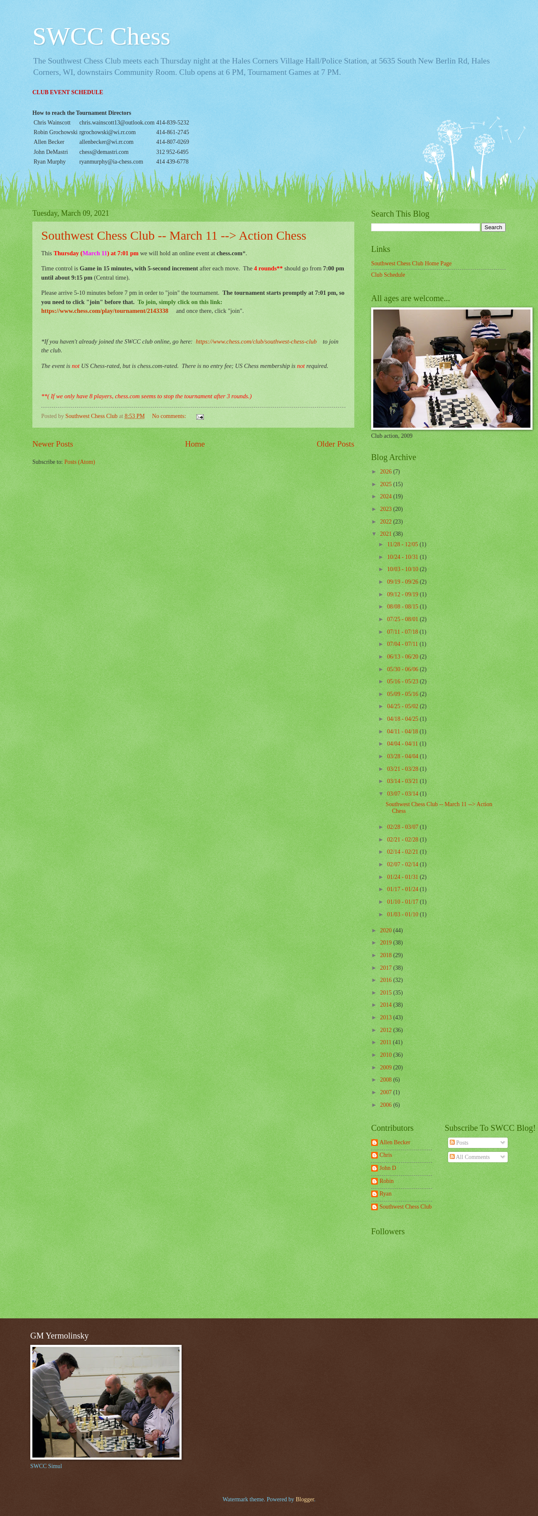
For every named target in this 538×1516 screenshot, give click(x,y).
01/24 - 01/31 (403, 877)
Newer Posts (52, 443)
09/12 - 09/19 (403, 594)
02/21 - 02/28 (403, 839)
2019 (386, 942)
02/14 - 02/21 (403, 852)
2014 (386, 1005)
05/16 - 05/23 (403, 681)
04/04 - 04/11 (403, 744)
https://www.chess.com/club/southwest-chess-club (256, 341)
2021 (386, 534)
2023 (386, 509)
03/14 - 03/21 (403, 781)
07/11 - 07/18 (403, 632)
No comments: (169, 416)
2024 (386, 496)
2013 (386, 1017)
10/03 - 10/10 (403, 569)
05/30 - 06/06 (403, 669)
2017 (386, 968)
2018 (386, 955)
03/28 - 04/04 (403, 756)
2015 (386, 993)
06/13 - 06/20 (403, 656)
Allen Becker (395, 1142)
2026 (386, 471)
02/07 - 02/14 (403, 864)
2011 (386, 1042)
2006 (386, 1105)
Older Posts (335, 443)
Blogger (304, 1499)
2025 (386, 484)
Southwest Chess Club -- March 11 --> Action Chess (173, 235)
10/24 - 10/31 (403, 557)
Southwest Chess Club (406, 1207)
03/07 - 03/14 (403, 794)
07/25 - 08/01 (403, 619)
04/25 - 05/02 (403, 706)
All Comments (470, 1157)
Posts (459, 1143)
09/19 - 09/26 (403, 582)
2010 (386, 1055)
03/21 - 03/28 (403, 769)
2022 (386, 522)
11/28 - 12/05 (403, 544)
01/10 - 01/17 (403, 902)
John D (388, 1168)
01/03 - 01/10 (403, 914)
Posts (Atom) (79, 462)
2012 (386, 1030)
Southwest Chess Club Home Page (411, 263)
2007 (386, 1092)
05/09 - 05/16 (403, 694)
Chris (386, 1155)
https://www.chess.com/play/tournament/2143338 (105, 310)
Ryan (386, 1194)
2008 (386, 1080)
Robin (387, 1181)
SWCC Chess (101, 36)
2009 (386, 1067)
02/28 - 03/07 (403, 827)
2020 (386, 930)
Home (195, 443)
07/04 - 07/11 (403, 644)
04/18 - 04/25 (403, 719)
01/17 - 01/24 (403, 889)
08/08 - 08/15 (403, 606)
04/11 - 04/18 (403, 731)
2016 (386, 980)
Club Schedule (388, 275)
